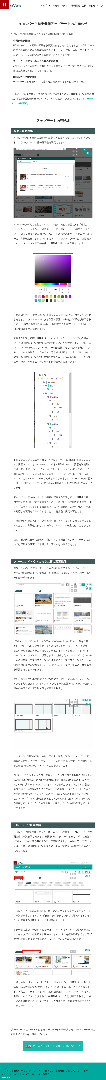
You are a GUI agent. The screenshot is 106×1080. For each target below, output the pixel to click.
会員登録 (75, 5)
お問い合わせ (88, 5)
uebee (15, 5)
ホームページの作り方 (13, 1074)
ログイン (65, 5)
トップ (43, 5)
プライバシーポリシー (32, 1071)
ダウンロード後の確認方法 (38, 1074)
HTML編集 (54, 5)
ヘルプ (99, 5)
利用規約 (14, 1071)
